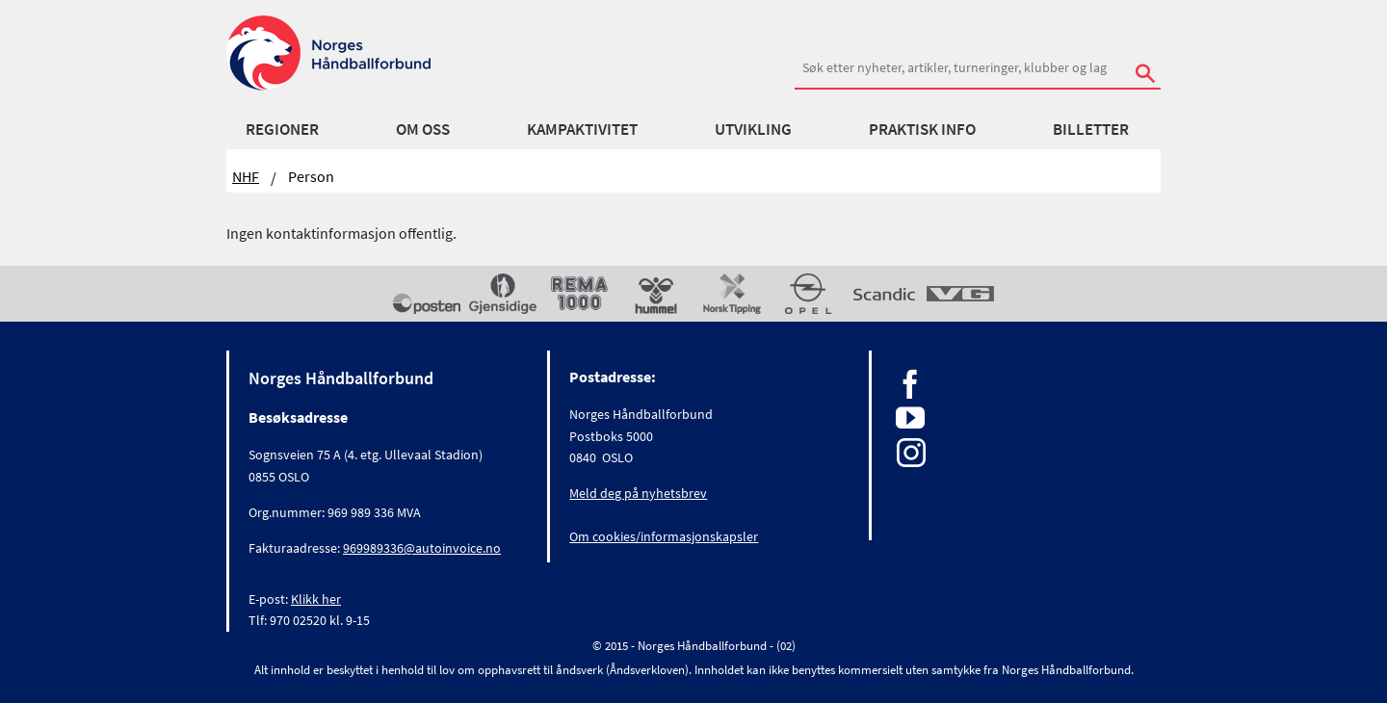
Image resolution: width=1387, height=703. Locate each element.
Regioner (282, 129)
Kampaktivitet (582, 129)
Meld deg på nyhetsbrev (638, 493)
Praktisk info (922, 129)
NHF (245, 176)
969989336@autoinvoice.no (422, 548)
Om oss (423, 129)
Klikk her (316, 599)
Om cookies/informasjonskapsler (663, 536)
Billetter (1091, 129)
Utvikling (753, 129)
